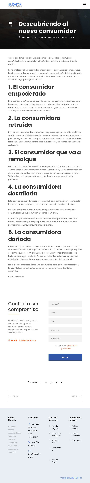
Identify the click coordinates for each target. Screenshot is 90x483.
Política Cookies (75, 427)
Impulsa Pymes (55, 460)
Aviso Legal (76, 440)
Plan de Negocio (55, 427)
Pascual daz (27, 37)
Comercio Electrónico (57, 37)
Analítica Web (55, 441)
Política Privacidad (76, 434)
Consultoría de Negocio (56, 434)
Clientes (42, 37)
